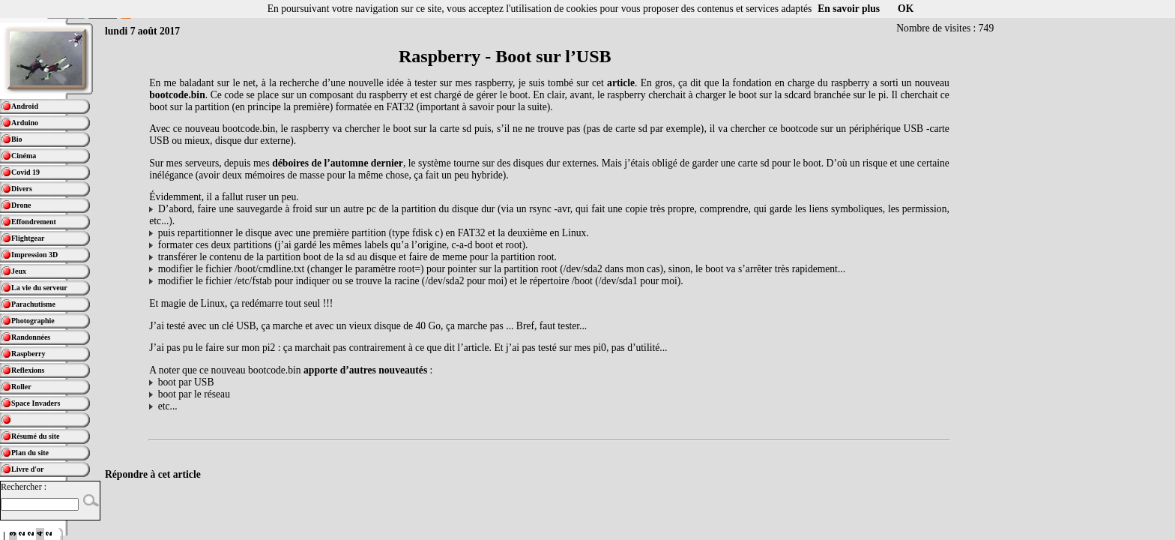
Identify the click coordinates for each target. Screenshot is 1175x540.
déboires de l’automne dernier (337, 163)
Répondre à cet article (153, 474)
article (621, 82)
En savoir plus (849, 8)
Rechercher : (23, 487)
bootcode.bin (177, 94)
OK (905, 8)
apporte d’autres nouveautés (365, 370)
